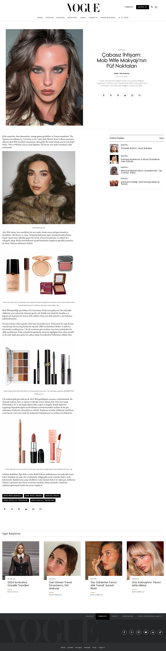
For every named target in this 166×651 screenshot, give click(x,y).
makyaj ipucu (52, 495)
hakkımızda (127, 616)
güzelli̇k (70, 647)
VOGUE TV (93, 17)
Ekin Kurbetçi (124, 73)
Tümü (161, 138)
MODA (40, 17)
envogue (78, 647)
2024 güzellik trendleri (16, 500)
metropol (87, 647)
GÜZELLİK (50, 17)
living (94, 647)
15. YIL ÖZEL (123, 17)
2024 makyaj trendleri (43, 500)
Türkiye (102, 616)
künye (115, 616)
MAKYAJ (121, 50)
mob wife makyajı (12, 495)
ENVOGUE (60, 17)
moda (63, 647)
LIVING (83, 17)
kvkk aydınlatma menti (149, 616)
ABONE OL (142, 7)
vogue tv (102, 647)
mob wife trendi (33, 495)
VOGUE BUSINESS (107, 17)
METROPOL (72, 17)
